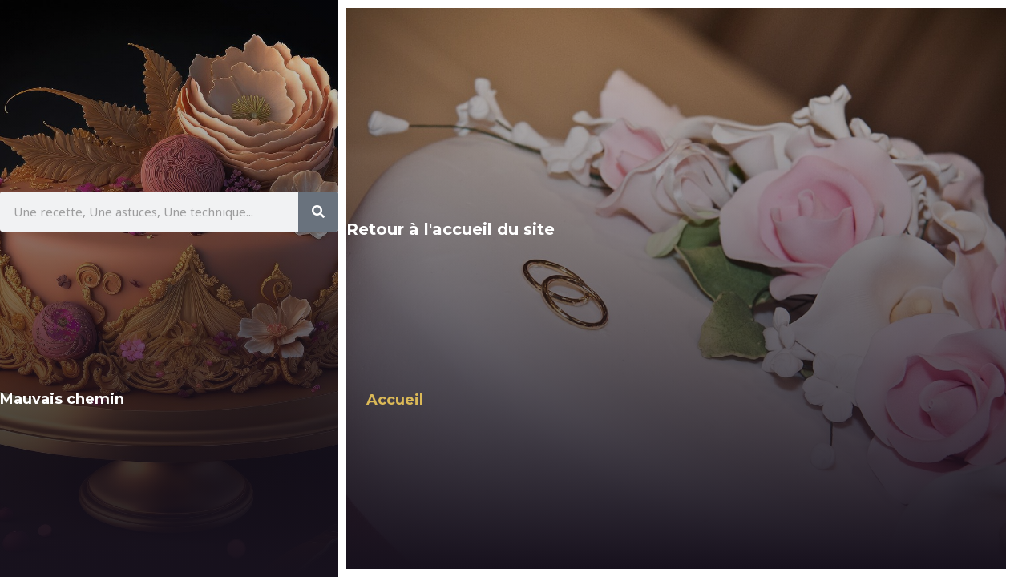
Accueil (394, 400)
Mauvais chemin (62, 399)
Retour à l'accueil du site (450, 229)
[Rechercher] (318, 212)
